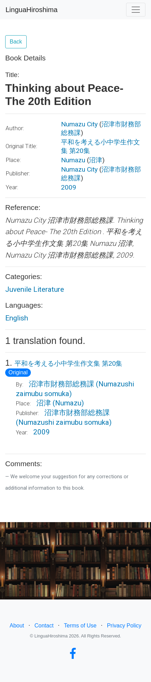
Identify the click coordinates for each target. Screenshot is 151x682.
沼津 (95, 160)
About (17, 625)
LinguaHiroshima (31, 9)
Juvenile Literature (34, 289)
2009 (68, 187)
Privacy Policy (124, 625)
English (16, 318)
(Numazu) (68, 403)
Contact (43, 625)
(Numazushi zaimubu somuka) (64, 422)
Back (16, 42)
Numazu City (79, 124)
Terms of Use (80, 625)
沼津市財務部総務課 (61, 384)
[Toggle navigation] (135, 10)
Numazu (73, 160)
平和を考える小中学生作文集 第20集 (69, 363)
